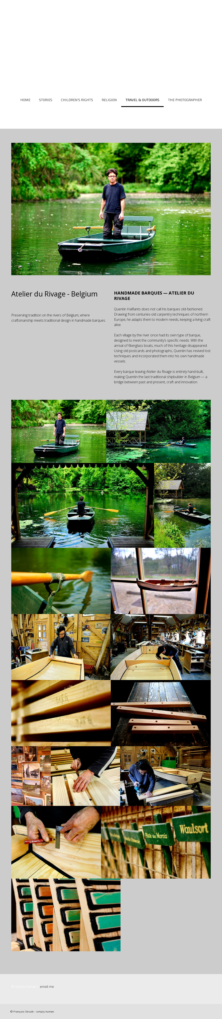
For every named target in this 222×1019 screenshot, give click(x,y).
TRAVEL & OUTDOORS (142, 100)
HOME (25, 100)
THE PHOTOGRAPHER (185, 100)
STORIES (45, 100)
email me (47, 986)
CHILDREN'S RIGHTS (77, 100)
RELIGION (109, 100)
